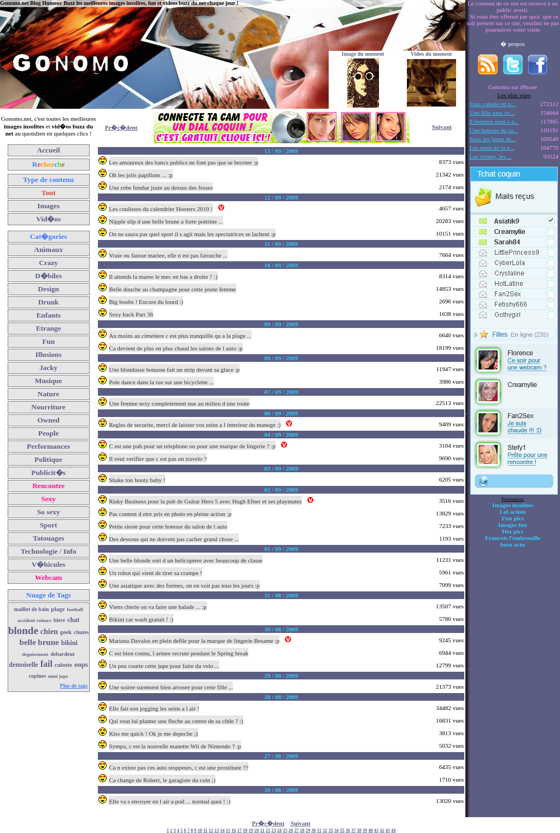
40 (370, 830)
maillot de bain (31, 609)
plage (58, 609)
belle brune (39, 642)
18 (245, 830)
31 (319, 830)
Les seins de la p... (492, 147)
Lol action (513, 511)
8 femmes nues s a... (494, 121)
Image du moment (363, 54)
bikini (69, 643)
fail (46, 663)
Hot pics (512, 531)
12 (211, 830)
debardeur (62, 654)
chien (49, 631)
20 (256, 830)
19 (251, 830)
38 (359, 830)
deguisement (35, 654)
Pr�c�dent (121, 127)
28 (302, 830)
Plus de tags (74, 686)
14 (222, 830)
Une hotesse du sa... (494, 130)
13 (216, 830)
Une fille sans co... (492, 112)
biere (59, 620)
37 (353, 830)
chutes (81, 632)
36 (348, 830)
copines (37, 676)
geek (66, 632)
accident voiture (34, 620)
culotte (63, 664)
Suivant (442, 127)
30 (313, 830)
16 (233, 830)
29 (308, 830)
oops (81, 664)
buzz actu (512, 544)
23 (273, 830)
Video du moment (431, 54)
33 (330, 830)
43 (388, 830)
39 (365, 830)
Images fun (512, 524)
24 (279, 830)
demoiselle (23, 664)
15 (228, 830)
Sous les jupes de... (493, 139)
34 (336, 830)
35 (342, 830)
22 (268, 830)
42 (382, 830)
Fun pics (512, 518)
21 (262, 830)
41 (376, 830)
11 (205, 830)
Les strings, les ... (491, 156)
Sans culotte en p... (493, 104)
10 (199, 830)
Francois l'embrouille (512, 538)
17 (239, 830)
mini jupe (58, 676)
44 (393, 830)
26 (291, 830)
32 (325, 830)
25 (285, 830)
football (75, 609)
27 (296, 830)
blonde (23, 630)
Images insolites (512, 505)
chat (73, 620)
